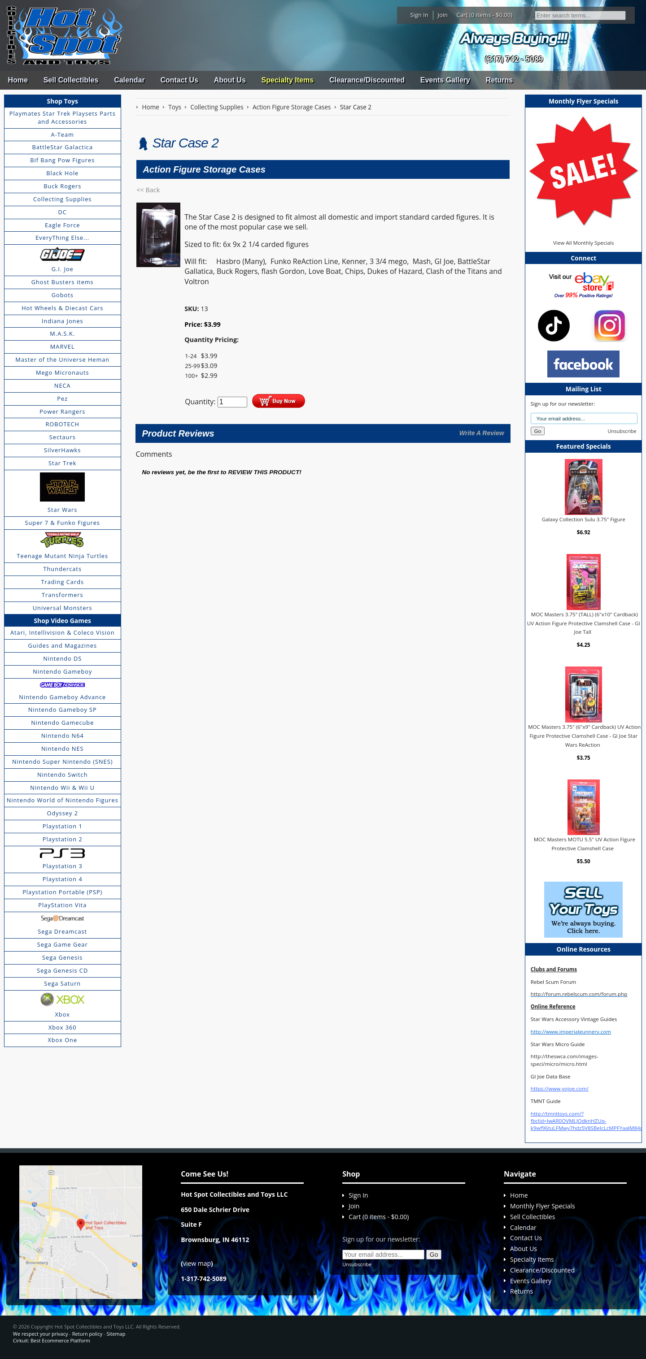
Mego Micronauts (62, 372)
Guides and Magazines (62, 645)
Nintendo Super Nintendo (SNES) (62, 761)
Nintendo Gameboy (62, 671)
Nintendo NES (62, 748)
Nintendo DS (62, 658)
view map (197, 1263)
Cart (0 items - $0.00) (485, 15)
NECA (62, 385)
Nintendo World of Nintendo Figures (62, 800)
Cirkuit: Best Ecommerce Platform (51, 1340)
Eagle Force (62, 225)
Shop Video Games (62, 620)
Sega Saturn (62, 983)
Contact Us (179, 80)
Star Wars (62, 510)
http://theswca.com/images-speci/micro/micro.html (564, 1060)
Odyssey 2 (62, 813)
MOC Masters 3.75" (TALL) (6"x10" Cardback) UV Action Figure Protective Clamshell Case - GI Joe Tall (583, 623)
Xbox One (62, 1040)
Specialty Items (288, 80)
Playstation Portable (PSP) (62, 892)
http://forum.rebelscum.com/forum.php (579, 994)
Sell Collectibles (71, 80)
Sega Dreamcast (62, 931)
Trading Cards (62, 582)
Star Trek (62, 463)
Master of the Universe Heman (62, 359)
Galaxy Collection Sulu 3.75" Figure (583, 519)
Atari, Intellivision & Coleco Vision (62, 632)
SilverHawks (62, 450)
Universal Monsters (62, 608)
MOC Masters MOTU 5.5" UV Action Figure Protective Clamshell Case (584, 844)
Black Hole (62, 173)
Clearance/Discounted (367, 80)
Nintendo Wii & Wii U (62, 787)
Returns (499, 80)
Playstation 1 (63, 826)
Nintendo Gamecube (62, 722)
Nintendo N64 (62, 735)
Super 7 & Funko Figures (62, 523)
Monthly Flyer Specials (542, 1206)
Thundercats (63, 569)
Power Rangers (62, 411)
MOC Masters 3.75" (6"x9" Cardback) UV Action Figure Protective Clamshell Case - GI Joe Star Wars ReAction (584, 735)
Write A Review (481, 433)
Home (17, 80)
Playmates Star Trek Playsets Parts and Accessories (62, 117)
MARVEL (62, 346)
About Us (230, 80)
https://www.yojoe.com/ (560, 1088)
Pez (62, 398)
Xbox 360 (62, 1027)
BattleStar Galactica (62, 147)
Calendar (129, 80)
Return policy (87, 1333)
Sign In (419, 15)
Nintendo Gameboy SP (62, 709)
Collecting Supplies (62, 199)
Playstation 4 (63, 879)
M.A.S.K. (62, 333)
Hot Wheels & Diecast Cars (62, 308)
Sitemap (115, 1333)
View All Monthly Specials (583, 242)
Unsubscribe (622, 431)
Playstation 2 (63, 839)
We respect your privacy (40, 1333)
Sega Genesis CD (62, 970)
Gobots (63, 295)
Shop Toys (62, 101)
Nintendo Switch (62, 774)
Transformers (62, 595)
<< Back (148, 190)
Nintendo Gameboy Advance (62, 697)
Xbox (62, 1014)
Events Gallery (445, 80)
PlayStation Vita (62, 905)
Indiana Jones (62, 321)
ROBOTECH (62, 424)
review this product (263, 472)
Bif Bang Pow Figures (62, 160)
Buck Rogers (62, 186)
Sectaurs (62, 437)
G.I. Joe (63, 269)
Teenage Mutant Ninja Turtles (62, 556)
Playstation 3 (63, 866)
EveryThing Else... (62, 238)
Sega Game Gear (62, 944)
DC (62, 212)
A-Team (62, 134)
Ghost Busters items (62, 282)
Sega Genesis (62, 957)
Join (442, 15)
